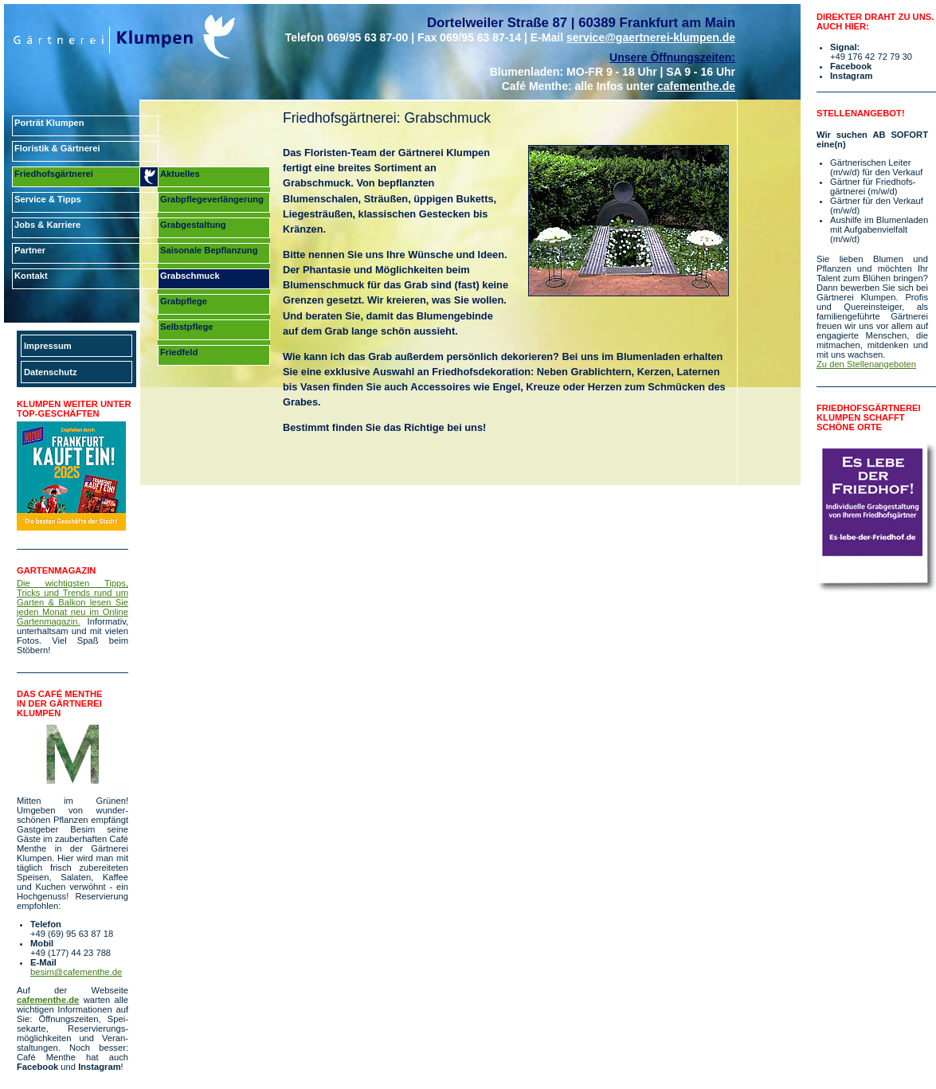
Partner (29, 250)
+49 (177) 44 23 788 (70, 953)
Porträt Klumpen (49, 122)
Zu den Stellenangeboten (866, 364)
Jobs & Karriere (47, 224)
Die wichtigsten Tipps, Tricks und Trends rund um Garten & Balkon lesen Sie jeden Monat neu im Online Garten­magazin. (72, 602)
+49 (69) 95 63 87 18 (71, 933)
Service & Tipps (47, 199)
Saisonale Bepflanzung (208, 250)
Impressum (48, 346)
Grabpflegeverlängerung (212, 199)
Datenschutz (50, 372)
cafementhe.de (696, 86)
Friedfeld (179, 352)
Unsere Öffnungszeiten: (672, 57)
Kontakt (31, 275)
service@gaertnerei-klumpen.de (650, 37)
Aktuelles (180, 173)
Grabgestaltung (193, 224)
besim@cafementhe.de (76, 972)
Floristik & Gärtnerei (57, 148)
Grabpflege (183, 301)
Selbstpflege (186, 326)
